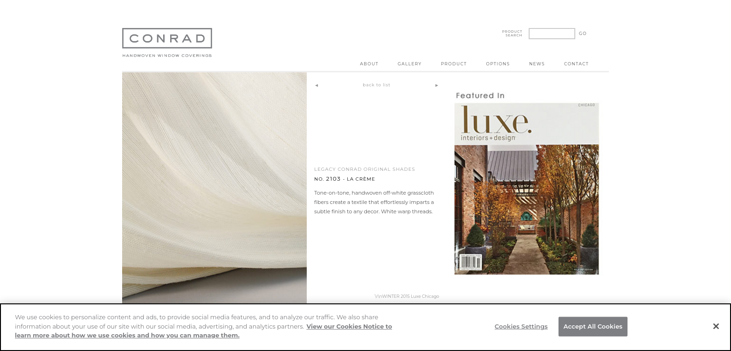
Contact (576, 63)
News (537, 63)
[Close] (716, 326)
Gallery (410, 63)
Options (498, 63)
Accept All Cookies (593, 326)
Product (454, 63)
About (369, 63)
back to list (376, 84)
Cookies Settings (521, 326)
